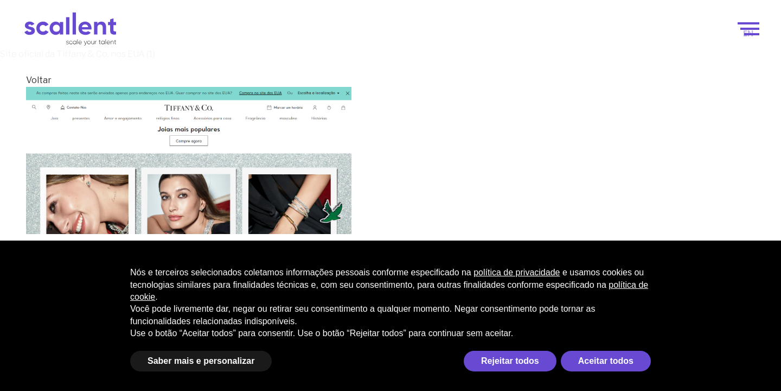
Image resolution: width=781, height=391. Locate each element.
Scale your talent (386, 33)
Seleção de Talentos (580, 33)
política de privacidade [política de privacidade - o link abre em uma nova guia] (516, 272)
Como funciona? (484, 33)
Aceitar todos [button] (605, 360)
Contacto (698, 33)
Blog (650, 33)
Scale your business (274, 33)
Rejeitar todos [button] (510, 360)
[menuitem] (748, 33)
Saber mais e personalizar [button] (201, 360)
